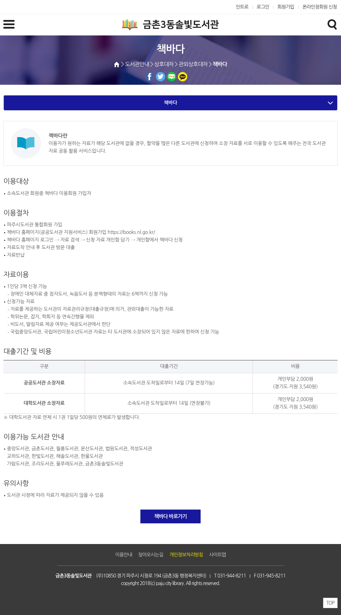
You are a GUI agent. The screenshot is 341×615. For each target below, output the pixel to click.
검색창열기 (332, 24)
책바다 (170, 102)
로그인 (263, 6)
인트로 (242, 6)
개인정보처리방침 (186, 554)
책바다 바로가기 (170, 516)
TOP (330, 603)
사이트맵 (217, 554)
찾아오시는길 (150, 554)
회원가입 (285, 6)
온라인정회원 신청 (319, 6)
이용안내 (123, 554)
